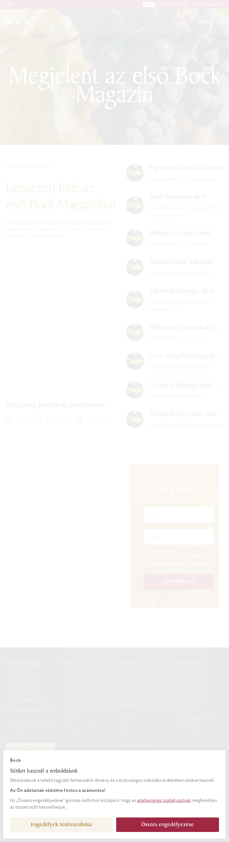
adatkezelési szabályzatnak (164, 801)
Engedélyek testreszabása (61, 824)
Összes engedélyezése (168, 824)
